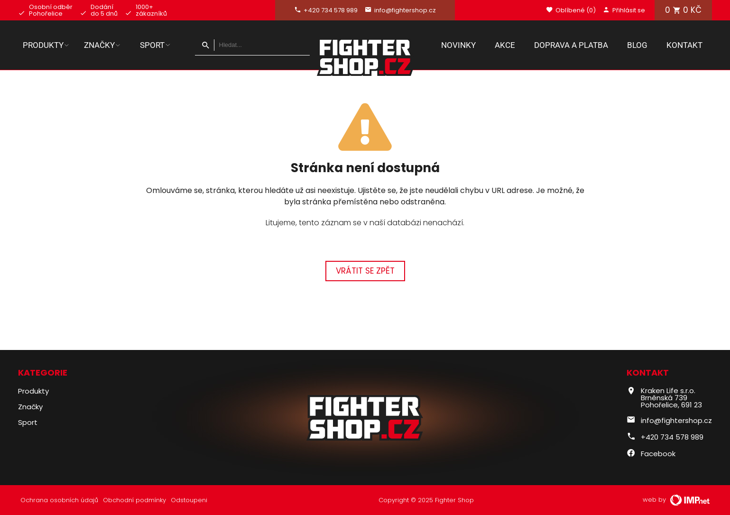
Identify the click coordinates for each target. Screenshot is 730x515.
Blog (637, 45)
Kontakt (684, 45)
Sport (155, 45)
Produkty (46, 45)
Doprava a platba (571, 45)
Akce (505, 45)
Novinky (458, 45)
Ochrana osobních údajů (59, 500)
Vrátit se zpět (365, 270)
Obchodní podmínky (134, 500)
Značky (102, 45)
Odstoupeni (189, 500)
